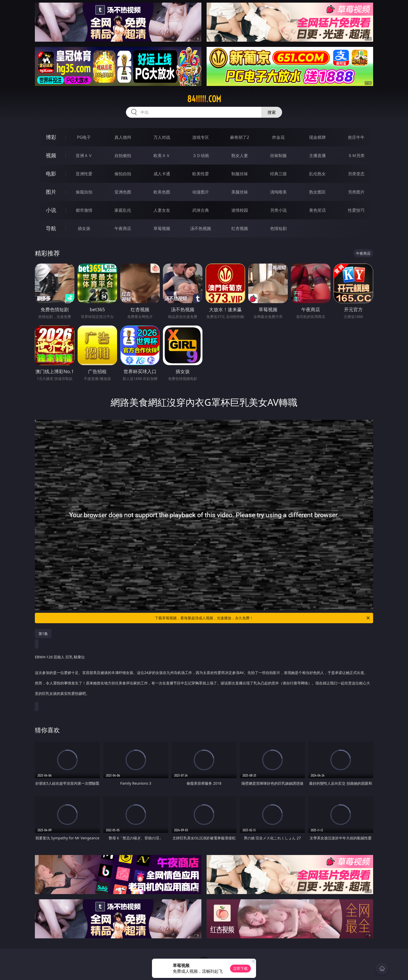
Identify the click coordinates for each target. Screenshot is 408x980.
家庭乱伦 (122, 210)
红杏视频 (239, 228)
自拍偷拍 (122, 155)
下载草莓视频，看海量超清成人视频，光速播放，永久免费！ (263, 618)
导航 (51, 228)
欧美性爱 (200, 174)
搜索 (271, 112)
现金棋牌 (317, 137)
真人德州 (122, 137)
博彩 (51, 137)
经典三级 (278, 174)
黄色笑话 (317, 210)
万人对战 (162, 137)
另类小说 (278, 210)
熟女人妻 (239, 155)
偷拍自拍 (122, 174)
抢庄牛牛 (356, 137)
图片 (51, 191)
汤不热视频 (200, 228)
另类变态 (356, 174)
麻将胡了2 (239, 137)
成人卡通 (162, 174)
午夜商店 (122, 228)
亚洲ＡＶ (84, 155)
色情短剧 (278, 228)
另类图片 (356, 192)
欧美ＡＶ (162, 155)
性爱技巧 (356, 210)
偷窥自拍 (84, 192)
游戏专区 (200, 137)
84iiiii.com (204, 99)
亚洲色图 (122, 192)
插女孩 (84, 228)
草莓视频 (162, 228)
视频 (51, 155)
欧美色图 (162, 192)
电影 (51, 173)
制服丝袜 (239, 174)
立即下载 (240, 968)
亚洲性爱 (84, 174)
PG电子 (84, 137)
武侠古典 (200, 210)
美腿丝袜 (239, 192)
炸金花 (278, 137)
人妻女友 (162, 210)
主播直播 (317, 155)
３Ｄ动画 (200, 155)
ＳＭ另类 (356, 155)
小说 (51, 210)
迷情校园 (239, 210)
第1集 (43, 633)
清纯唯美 (278, 192)
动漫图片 (200, 192)
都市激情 (84, 210)
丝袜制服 (278, 155)
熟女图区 (317, 192)
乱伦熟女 (317, 174)
